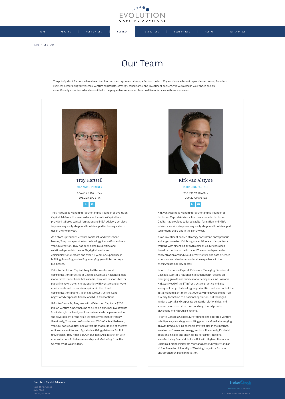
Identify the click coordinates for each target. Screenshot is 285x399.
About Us (66, 31)
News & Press (182, 31)
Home (42, 31)
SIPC (249, 388)
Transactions (151, 31)
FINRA (240, 388)
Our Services (94, 31)
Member (232, 388)
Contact (210, 31)
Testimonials (238, 31)
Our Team (122, 31)
